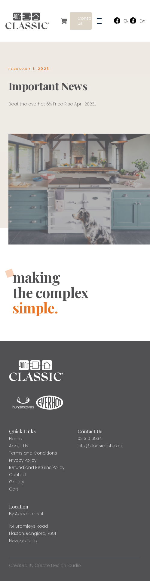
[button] (99, 21)
